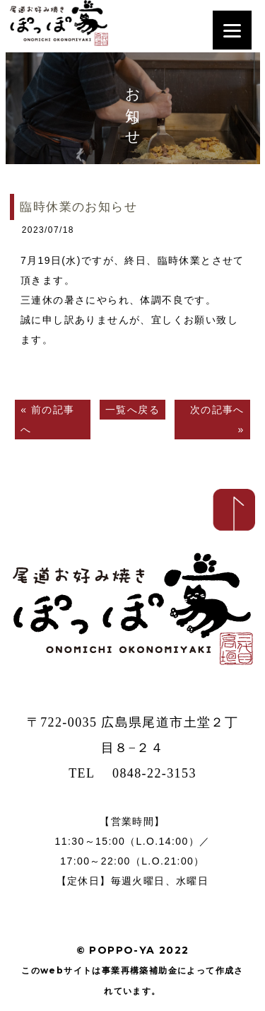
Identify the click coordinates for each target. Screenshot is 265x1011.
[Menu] (232, 30)
